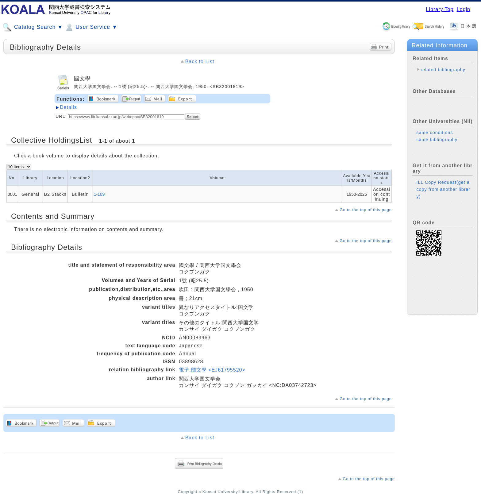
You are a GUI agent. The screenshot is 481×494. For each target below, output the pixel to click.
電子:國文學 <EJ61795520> (212, 369)
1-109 (99, 194)
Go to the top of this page (366, 209)
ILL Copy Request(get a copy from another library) (443, 189)
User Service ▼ (90, 27)
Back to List (199, 61)
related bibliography (443, 69)
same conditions (434, 132)
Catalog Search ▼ (32, 27)
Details (68, 107)
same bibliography (436, 139)
